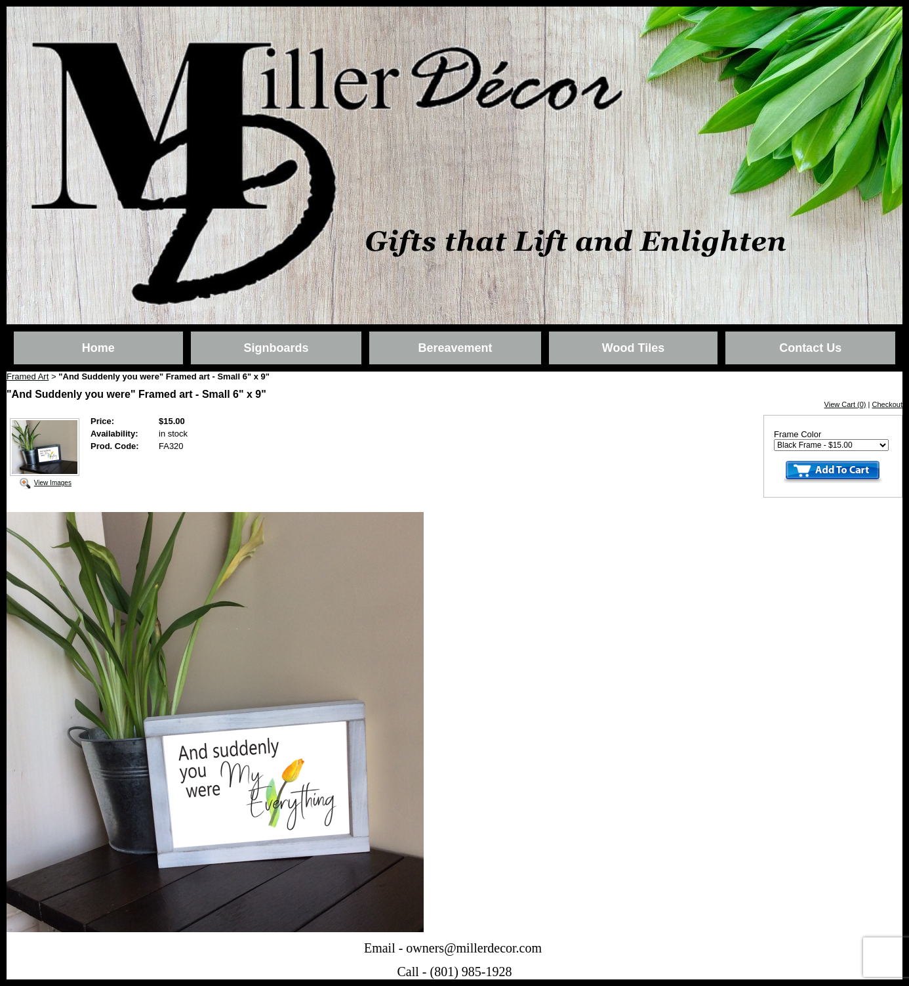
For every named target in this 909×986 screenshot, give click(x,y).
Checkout (887, 404)
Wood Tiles (633, 347)
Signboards (275, 347)
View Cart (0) (845, 404)
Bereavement (455, 347)
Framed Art (28, 376)
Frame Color (797, 434)
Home (98, 347)
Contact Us (810, 347)
